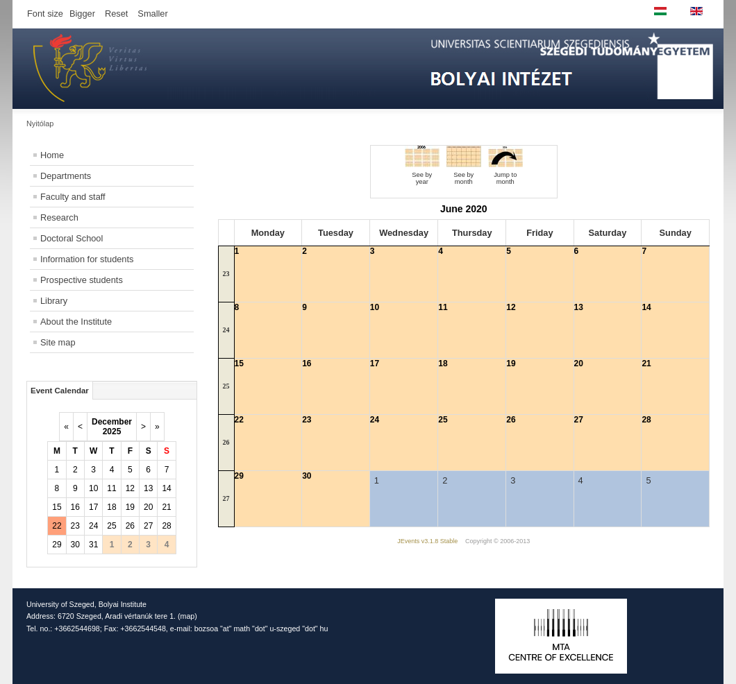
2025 (112, 431)
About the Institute (76, 321)
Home (52, 155)
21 (166, 507)
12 (130, 488)
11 (111, 488)
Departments (65, 176)
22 (56, 526)
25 (111, 526)
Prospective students (81, 280)
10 (93, 488)
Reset (116, 13)
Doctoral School (71, 238)
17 (93, 507)
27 (148, 526)
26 (130, 526)
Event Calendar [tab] (60, 390)
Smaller (152, 13)
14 (166, 488)
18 (111, 507)
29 (56, 544)
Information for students (86, 259)
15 (56, 507)
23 (75, 526)
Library (53, 301)
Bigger (82, 13)
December (112, 422)
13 (148, 488)
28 (166, 526)
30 (75, 544)
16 (75, 507)
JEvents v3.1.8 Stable (427, 541)
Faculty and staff (73, 196)
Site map (58, 342)
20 (148, 507)
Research (59, 217)
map (188, 616)
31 (93, 544)
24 (93, 526)
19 (130, 507)
